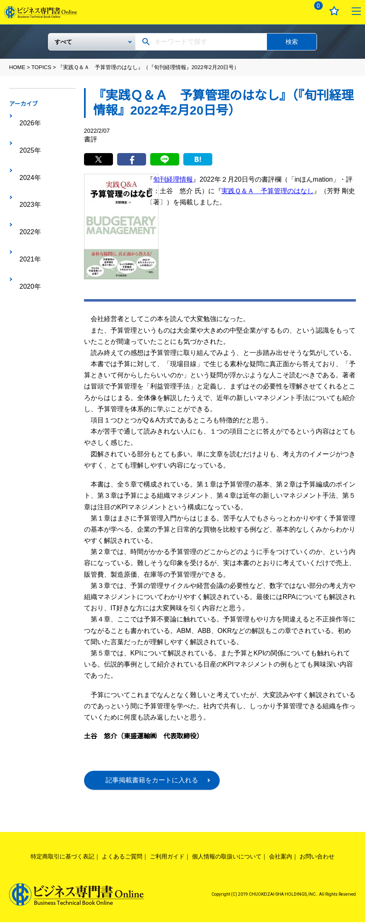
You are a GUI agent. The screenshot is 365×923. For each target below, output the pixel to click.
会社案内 (280, 857)
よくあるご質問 (122, 857)
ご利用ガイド (167, 857)
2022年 (26, 167)
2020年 (26, 193)
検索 (292, 41)
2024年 (26, 142)
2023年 (26, 154)
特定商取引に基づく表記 (62, 857)
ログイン (292, 11)
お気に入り (334, 11)
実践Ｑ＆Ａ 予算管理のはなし (267, 191)
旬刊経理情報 (173, 180)
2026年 (26, 116)
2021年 (26, 180)
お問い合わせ (317, 857)
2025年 (26, 129)
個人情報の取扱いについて (227, 857)
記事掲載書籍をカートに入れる (152, 780)
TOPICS (41, 67)
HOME (17, 67)
